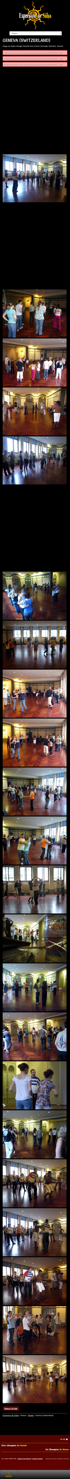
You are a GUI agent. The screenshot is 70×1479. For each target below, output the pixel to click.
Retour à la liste (10, 1408)
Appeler (8, 1474)
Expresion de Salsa (11, 1415)
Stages (31, 1415)
